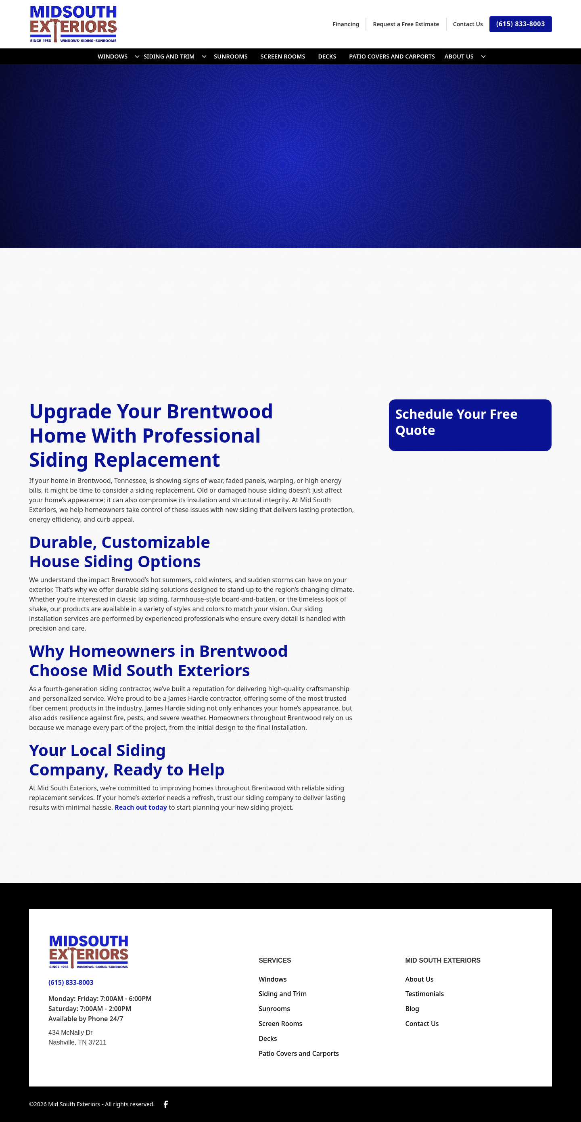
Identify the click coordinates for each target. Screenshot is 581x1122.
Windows (112, 56)
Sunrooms (230, 56)
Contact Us (468, 24)
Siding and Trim (283, 993)
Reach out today (141, 807)
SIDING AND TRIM (169, 56)
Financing (345, 24)
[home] (73, 24)
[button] (117, 56)
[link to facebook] (166, 1104)
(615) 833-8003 (520, 23)
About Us (459, 56)
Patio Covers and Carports (392, 56)
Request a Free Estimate (406, 24)
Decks (327, 56)
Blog (412, 1008)
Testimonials (424, 993)
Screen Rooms (283, 56)
